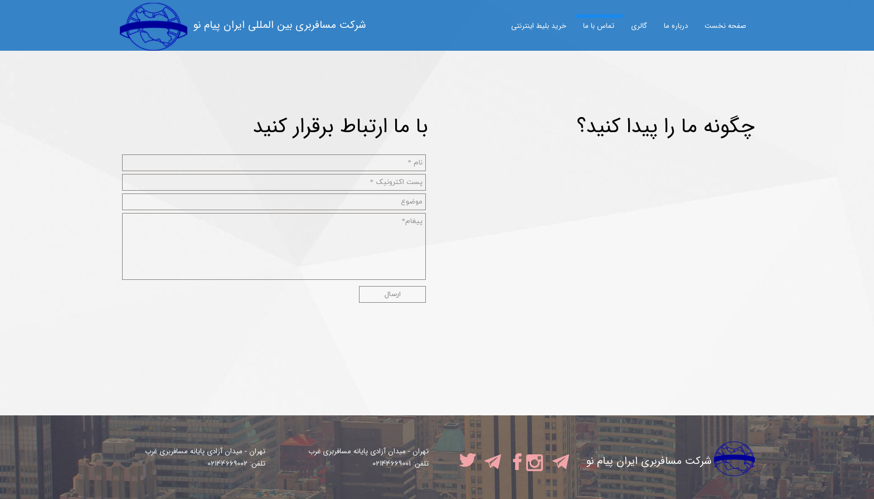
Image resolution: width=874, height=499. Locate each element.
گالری (639, 26)
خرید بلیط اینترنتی (538, 26)
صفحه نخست (725, 26)
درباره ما (676, 26)
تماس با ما (598, 26)
